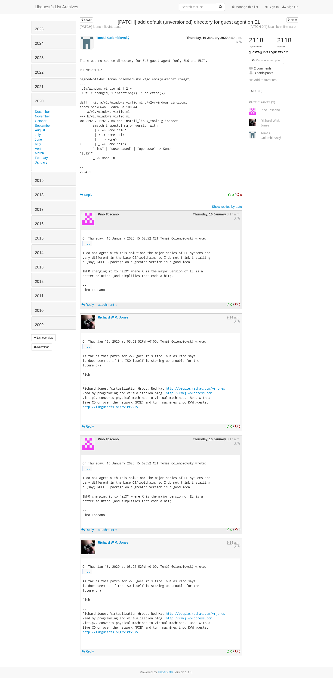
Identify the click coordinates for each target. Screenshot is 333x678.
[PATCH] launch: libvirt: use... (101, 26)
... (87, 243)
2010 (39, 310)
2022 (39, 72)
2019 (39, 180)
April (38, 148)
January (41, 162)
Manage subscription (266, 60)
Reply (86, 195)
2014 (39, 253)
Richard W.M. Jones (113, 317)
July (38, 135)
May (38, 144)
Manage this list (245, 7)
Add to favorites (262, 80)
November (42, 116)
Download (41, 347)
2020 (39, 101)
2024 (39, 43)
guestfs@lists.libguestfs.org (268, 52)
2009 (39, 325)
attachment (107, 304)
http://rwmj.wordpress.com (189, 393)
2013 (39, 267)
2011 (39, 296)
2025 (39, 29)
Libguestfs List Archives (56, 7)
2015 (39, 238)
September (43, 125)
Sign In (272, 7)
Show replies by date (227, 206)
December (42, 112)
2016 (39, 224)
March (39, 153)
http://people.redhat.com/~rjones (195, 388)
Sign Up (290, 7)
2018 (39, 195)
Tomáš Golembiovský (113, 38)
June (38, 139)
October (40, 121)
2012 (39, 281)
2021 (39, 87)
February (41, 158)
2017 (39, 209)
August (40, 130)
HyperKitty (165, 672)
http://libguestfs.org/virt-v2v (110, 407)
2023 (39, 58)
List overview (43, 337)
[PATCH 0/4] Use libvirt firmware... (274, 26)
